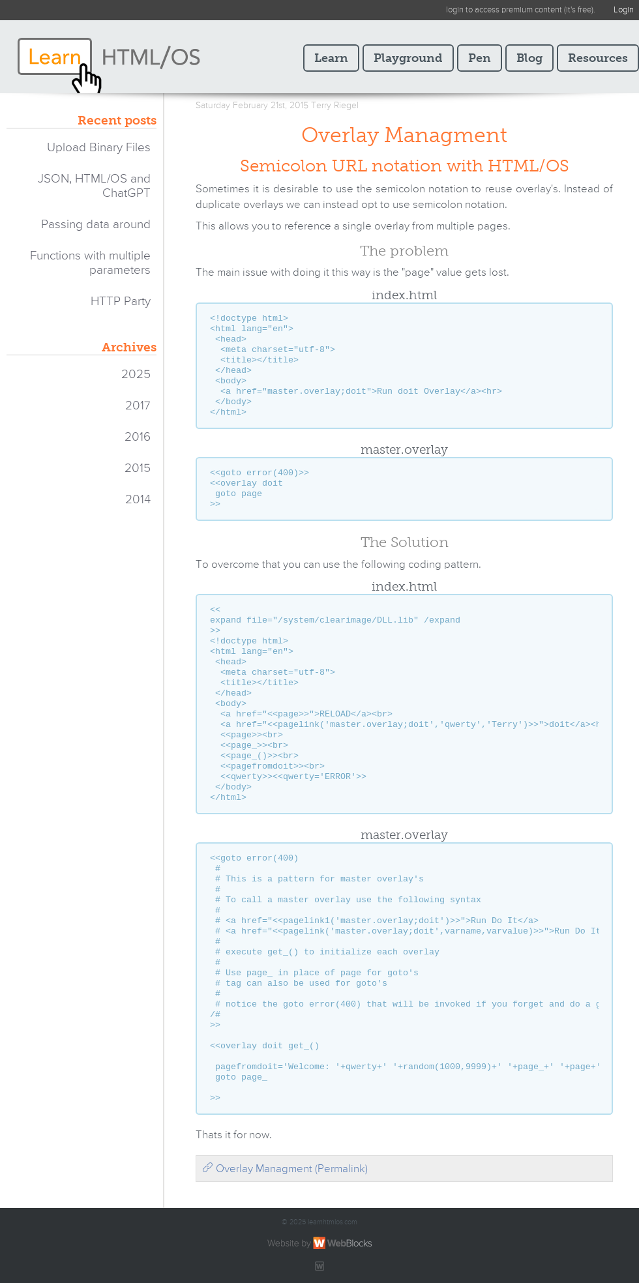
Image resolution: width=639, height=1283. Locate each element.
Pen (479, 58)
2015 (138, 468)
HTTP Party (121, 301)
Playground (408, 58)
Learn (331, 58)
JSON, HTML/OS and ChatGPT (94, 186)
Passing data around (96, 224)
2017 (138, 406)
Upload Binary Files (99, 147)
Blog (529, 58)
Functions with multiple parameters (90, 263)
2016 (138, 437)
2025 (136, 374)
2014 (138, 500)
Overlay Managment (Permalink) (285, 1169)
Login (624, 10)
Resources (598, 58)
